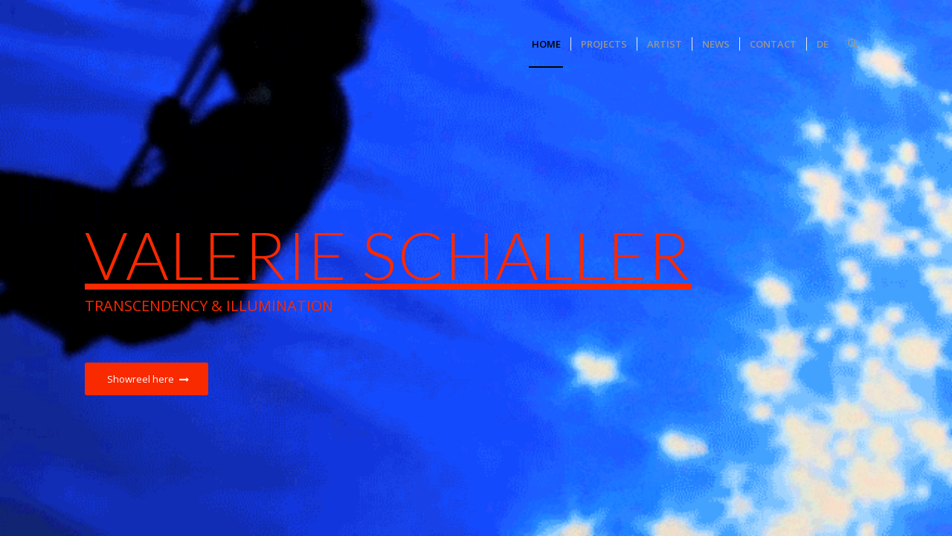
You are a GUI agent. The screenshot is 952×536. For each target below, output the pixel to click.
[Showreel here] (146, 379)
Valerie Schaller (388, 254)
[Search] (852, 44)
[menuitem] (546, 44)
